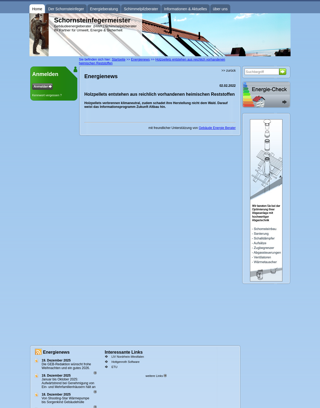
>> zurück (228, 70)
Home (37, 9)
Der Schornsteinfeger (66, 9)
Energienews (56, 352)
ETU (114, 367)
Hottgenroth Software (125, 361)
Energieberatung (104, 9)
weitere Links (155, 375)
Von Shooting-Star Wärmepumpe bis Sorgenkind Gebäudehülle (65, 400)
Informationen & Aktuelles (185, 9)
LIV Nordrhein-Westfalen (127, 356)
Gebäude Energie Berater (217, 128)
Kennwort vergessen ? (47, 95)
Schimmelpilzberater (141, 9)
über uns (220, 9)
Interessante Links (124, 352)
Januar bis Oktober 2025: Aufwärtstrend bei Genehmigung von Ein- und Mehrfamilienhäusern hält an (68, 383)
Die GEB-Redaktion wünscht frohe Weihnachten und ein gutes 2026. (66, 366)
